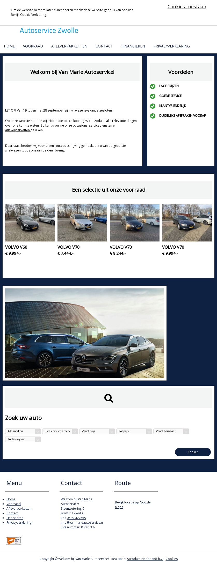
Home (9, 46)
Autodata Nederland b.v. (145, 559)
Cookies (172, 559)
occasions (80, 125)
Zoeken (193, 452)
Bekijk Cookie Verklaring (28, 14)
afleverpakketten (18, 130)
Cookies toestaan (187, 6)
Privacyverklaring (171, 46)
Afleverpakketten (69, 46)
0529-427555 (76, 518)
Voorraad (33, 46)
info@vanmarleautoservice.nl (82, 522)
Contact (104, 46)
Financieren (133, 46)
